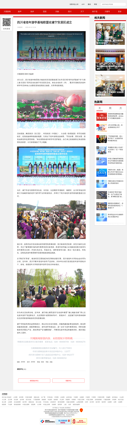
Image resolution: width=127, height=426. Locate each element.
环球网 (56, 397)
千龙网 (10, 404)
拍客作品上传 (74, 4)
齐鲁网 (114, 399)
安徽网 (108, 397)
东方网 (92, 402)
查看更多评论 (34, 381)
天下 (82, 11)
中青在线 (50, 397)
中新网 (88, 397)
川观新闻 (7, 11)
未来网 (62, 397)
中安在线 (45, 402)
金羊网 (22, 399)
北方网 (10, 399)
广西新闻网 (36, 399)
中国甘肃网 (26, 404)
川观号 (107, 11)
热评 (32, 11)
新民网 (60, 404)
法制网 (110, 402)
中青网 (94, 397)
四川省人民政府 (6, 397)
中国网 (76, 397)
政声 (19, 11)
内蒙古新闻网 (70, 402)
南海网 (56, 399)
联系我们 (68, 408)
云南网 (10, 402)
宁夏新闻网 (107, 399)
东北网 (16, 399)
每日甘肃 (121, 399)
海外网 (104, 402)
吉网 (115, 402)
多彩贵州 (53, 402)
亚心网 (4, 402)
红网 (86, 402)
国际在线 (36, 397)
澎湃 (69, 404)
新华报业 (115, 397)
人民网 (15, 397)
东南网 (54, 404)
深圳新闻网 (98, 399)
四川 (69, 11)
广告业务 (61, 408)
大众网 (121, 397)
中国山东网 (46, 404)
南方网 (25, 402)
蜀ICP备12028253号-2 (70, 413)
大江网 (4, 399)
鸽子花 (94, 11)
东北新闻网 (17, 402)
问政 (57, 11)
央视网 (82, 397)
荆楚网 (68, 399)
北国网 (120, 402)
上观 (65, 404)
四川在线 (28, 399)
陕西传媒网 (76, 404)
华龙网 (50, 399)
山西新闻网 (79, 402)
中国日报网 (28, 397)
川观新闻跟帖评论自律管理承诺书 (61, 416)
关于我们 (55, 408)
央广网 (43, 397)
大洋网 (39, 404)
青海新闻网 (17, 404)
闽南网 (44, 399)
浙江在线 (38, 402)
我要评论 (68, 381)
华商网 (74, 399)
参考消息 (69, 397)
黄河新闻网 (61, 402)
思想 (44, 11)
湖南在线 (31, 402)
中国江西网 (89, 399)
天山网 (62, 399)
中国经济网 (101, 397)
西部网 (33, 404)
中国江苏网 (81, 399)
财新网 (4, 404)
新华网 (21, 397)
